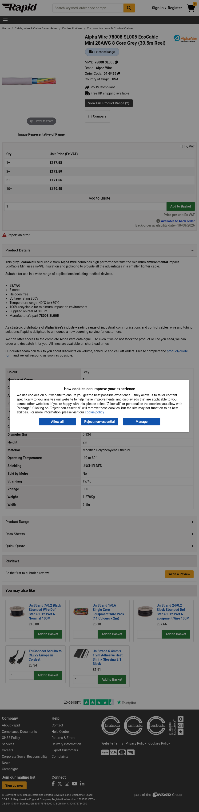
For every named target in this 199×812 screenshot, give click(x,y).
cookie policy (94, 412)
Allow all (57, 422)
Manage (142, 422)
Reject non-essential (99, 422)
